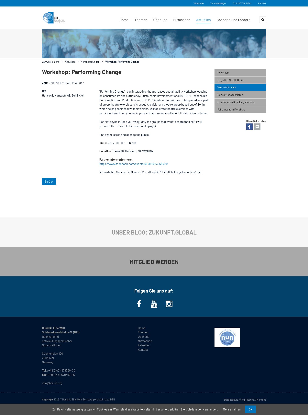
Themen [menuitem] (141, 19)
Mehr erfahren (232, 409)
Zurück (49, 181)
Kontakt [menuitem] (143, 349)
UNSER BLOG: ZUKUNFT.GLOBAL (154, 232)
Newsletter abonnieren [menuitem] (230, 94)
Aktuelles (70, 61)
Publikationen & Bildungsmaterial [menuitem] (236, 102)
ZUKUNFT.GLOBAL (242, 3)
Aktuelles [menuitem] (203, 19)
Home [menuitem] (124, 19)
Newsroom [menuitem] (223, 72)
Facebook (249, 126)
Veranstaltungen (218, 3)
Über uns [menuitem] (160, 19)
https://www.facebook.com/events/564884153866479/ (133, 164)
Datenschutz (231, 399)
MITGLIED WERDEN (154, 261)
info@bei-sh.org (52, 383)
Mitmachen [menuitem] (181, 19)
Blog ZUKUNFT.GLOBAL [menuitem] (230, 80)
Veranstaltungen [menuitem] (226, 87)
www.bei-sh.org (50, 61)
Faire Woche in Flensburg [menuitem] (231, 109)
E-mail (257, 126)
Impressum (247, 399)
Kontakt (262, 3)
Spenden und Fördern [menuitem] (233, 19)
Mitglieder (199, 3)
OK (250, 409)
